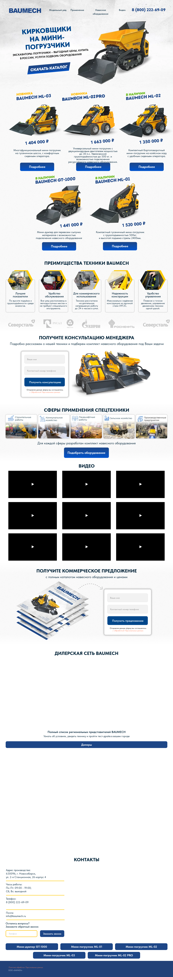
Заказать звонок (52, 933)
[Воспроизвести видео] (32, 484)
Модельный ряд (57, 10)
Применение (77, 10)
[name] (44, 359)
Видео (122, 10)
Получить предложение (127, 620)
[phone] (44, 370)
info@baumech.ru (16, 916)
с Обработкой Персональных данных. (44, 392)
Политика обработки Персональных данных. (25, 967)
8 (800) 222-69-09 (149, 9)
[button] (86, 453)
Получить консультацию (45, 382)
